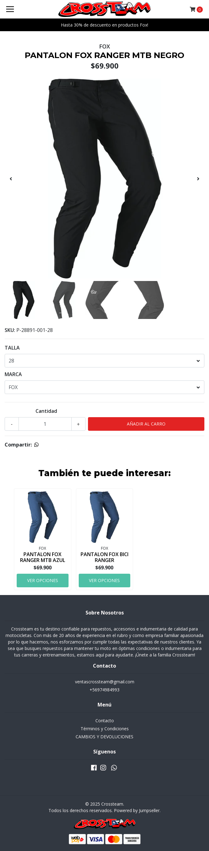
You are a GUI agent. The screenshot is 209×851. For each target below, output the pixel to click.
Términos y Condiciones (105, 729)
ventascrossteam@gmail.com (104, 682)
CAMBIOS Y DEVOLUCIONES (104, 737)
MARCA (13, 374)
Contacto (104, 720)
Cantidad (46, 411)
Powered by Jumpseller (137, 810)
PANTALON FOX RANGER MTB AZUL (42, 557)
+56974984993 (104, 690)
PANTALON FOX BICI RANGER (104, 557)
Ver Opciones (42, 580)
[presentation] (11, 179)
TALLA (12, 347)
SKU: (10, 330)
